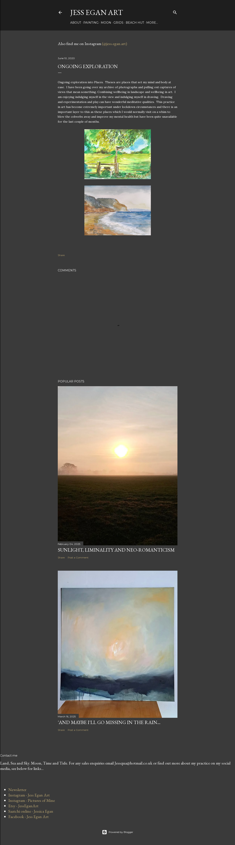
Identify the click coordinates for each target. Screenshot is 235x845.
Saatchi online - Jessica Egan (30, 811)
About (75, 22)
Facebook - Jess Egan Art (28, 816)
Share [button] (61, 255)
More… (152, 22)
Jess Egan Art (96, 12)
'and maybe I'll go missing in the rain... (109, 722)
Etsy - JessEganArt (23, 805)
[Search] (174, 11)
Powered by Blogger (117, 832)
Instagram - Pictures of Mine (31, 800)
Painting (90, 22)
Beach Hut (135, 22)
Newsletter (17, 789)
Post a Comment (78, 557)
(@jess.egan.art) (114, 43)
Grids (118, 22)
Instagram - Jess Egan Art (29, 795)
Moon (106, 22)
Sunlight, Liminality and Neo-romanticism (116, 550)
